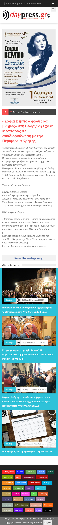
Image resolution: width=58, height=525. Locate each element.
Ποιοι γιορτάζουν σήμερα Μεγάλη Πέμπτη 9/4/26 (27, 451)
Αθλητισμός (8, 477)
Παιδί (34, 494)
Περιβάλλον (18, 488)
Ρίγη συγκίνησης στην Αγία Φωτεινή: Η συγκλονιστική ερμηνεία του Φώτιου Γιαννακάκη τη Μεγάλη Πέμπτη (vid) (28, 354)
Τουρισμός (47, 483)
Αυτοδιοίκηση (29, 477)
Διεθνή (50, 471)
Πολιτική (41, 471)
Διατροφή (43, 494)
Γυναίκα (25, 494)
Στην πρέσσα (42, 477)
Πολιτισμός (9, 299)
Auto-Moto (7, 505)
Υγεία (18, 477)
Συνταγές (7, 499)
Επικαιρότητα (9, 471)
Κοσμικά (40, 499)
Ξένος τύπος (36, 505)
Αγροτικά (7, 488)
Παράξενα (48, 505)
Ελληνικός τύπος (21, 505)
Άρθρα (16, 494)
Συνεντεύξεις (21, 483)
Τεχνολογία (29, 499)
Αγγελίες (29, 510)
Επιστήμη (17, 499)
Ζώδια (38, 510)
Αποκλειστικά (35, 483)
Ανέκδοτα (18, 510)
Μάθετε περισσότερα (32, 522)
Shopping (47, 510)
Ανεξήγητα (7, 510)
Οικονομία (30, 471)
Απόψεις (29, 488)
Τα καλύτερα (8, 483)
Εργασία (7, 494)
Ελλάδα (20, 471)
